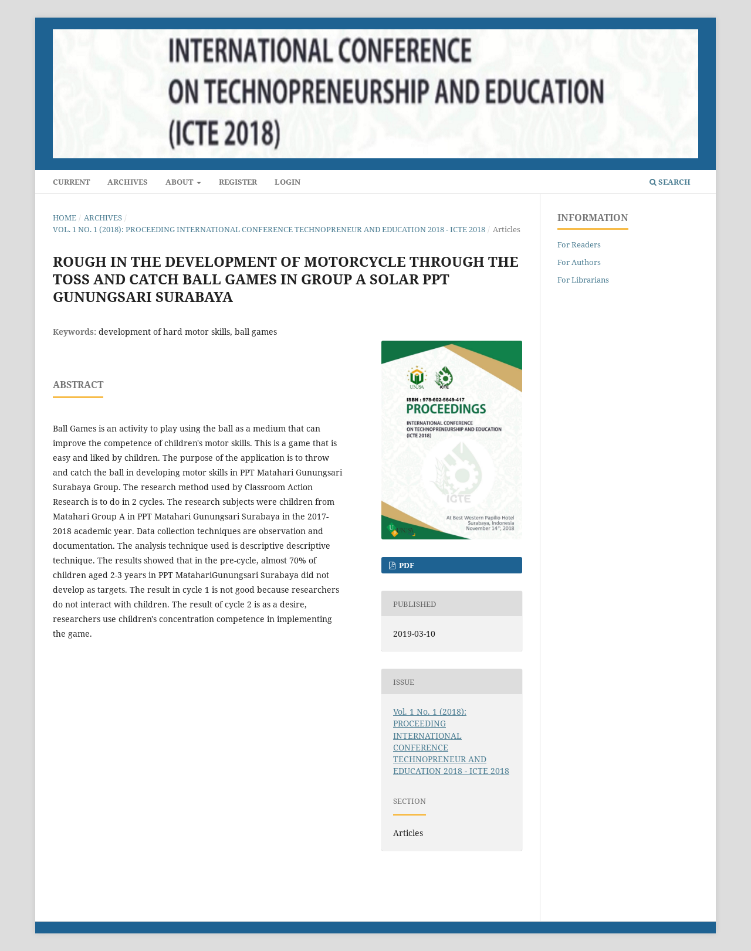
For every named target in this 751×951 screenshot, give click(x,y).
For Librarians (583, 279)
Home (64, 217)
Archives (127, 181)
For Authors (579, 262)
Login (287, 181)
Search (670, 181)
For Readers (579, 244)
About (180, 181)
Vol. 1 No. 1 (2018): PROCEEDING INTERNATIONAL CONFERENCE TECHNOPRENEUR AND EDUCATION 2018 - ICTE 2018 (269, 229)
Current (71, 181)
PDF (405, 565)
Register (238, 181)
